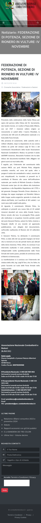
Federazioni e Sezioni (30, 87)
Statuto (7, 425)
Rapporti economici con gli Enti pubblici (20, 428)
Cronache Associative (12, 87)
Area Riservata (20, 16)
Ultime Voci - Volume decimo (16, 435)
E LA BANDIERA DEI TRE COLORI (17, 432)
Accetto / (20, 477)
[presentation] (17, 483)
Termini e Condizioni (19, 477)
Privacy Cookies (20, 517)
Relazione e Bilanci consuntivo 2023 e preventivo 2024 (19, 420)
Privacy (33, 477)
